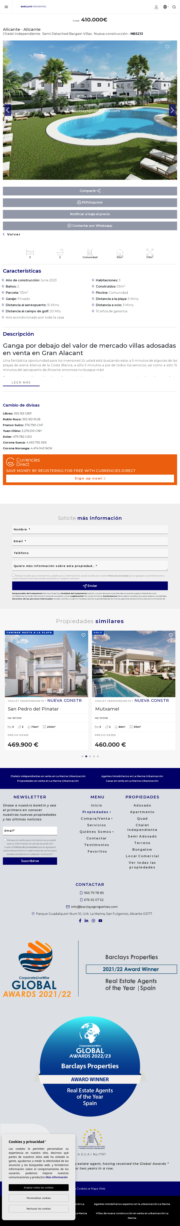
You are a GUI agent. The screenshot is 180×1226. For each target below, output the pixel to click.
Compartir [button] (90, 191)
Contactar (96, 838)
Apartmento (142, 812)
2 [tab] (86, 756)
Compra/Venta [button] (95, 818)
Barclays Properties (33, 6)
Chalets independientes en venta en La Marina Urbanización (47, 776)
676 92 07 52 (92, 900)
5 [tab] (98, 756)
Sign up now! (90, 478)
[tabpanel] (46, 690)
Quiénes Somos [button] (95, 832)
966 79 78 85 (92, 893)
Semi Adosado (142, 836)
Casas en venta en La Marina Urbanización (132, 780)
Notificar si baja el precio (90, 214)
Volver (12, 234)
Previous (8, 110)
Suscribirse (30, 861)
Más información (57, 1177)
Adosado (143, 805)
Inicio (96, 805)
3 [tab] (90, 756)
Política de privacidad (118, 575)
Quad (142, 818)
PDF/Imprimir (90, 202)
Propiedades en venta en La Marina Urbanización (48, 780)
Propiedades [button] (96, 812)
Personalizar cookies (39, 1198)
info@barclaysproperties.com (92, 907)
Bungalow (142, 849)
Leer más (21, 382)
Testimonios (96, 845)
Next (172, 110)
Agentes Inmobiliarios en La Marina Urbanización (132, 776)
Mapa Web (98, 1188)
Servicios (96, 825)
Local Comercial (142, 856)
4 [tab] (94, 756)
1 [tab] (82, 756)
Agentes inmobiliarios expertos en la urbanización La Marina (132, 1204)
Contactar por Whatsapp (90, 225)
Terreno (142, 843)
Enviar (90, 586)
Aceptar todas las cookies (39, 1187)
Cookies (82, 1188)
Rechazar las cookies (38, 1208)
